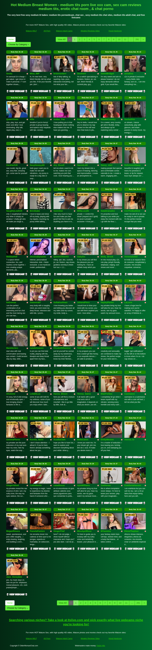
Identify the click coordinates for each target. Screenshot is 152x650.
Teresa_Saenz (84, 394)
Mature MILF (31, 31)
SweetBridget (107, 73)
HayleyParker (107, 302)
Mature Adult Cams (64, 31)
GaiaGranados (108, 211)
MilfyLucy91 (83, 211)
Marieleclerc (12, 348)
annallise (128, 73)
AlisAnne (10, 394)
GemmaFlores (13, 439)
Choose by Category (18, 44)
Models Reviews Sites (90, 31)
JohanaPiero (83, 302)
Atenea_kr (129, 439)
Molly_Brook (107, 256)
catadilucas (59, 485)
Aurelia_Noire (36, 439)
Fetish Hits (101, 646)
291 (137, 39)
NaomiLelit (82, 165)
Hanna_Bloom (60, 394)
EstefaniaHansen (132, 485)
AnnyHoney (106, 348)
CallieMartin (36, 485)
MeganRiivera (13, 531)
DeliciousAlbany (132, 165)
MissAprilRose (84, 531)
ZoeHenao (106, 485)
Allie (32, 119)
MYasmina (106, 531)
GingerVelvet (12, 485)
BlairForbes (106, 394)
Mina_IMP (34, 73)
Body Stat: (17, 52)
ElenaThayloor (131, 531)
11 (125, 39)
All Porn (47, 31)
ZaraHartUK (12, 165)
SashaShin (129, 119)
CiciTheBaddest (132, 211)
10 (119, 39)
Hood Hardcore (115, 31)
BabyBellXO (83, 119)
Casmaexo (129, 394)
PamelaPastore (37, 531)
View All (61, 39)
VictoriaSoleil (130, 256)
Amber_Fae (59, 119)
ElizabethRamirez (62, 348)
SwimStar (58, 211)
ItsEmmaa (11, 302)
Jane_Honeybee (14, 577)
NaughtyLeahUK (14, 211)
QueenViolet (12, 119)
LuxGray (128, 348)
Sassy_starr (107, 165)
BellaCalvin (82, 439)
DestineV (81, 73)
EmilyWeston (107, 439)
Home (11, 39)
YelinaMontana (84, 348)
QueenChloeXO (61, 256)
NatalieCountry (108, 119)
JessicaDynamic (38, 256)
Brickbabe (35, 211)
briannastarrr (59, 73)
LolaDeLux (35, 394)
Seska (9, 73)
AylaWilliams (83, 485)
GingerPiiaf (59, 531)
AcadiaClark (59, 439)
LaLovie (128, 302)
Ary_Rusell (58, 165)
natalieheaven (37, 348)
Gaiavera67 (35, 302)
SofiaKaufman (60, 302)
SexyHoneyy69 (37, 165)
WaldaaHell (11, 256)
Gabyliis (81, 256)
